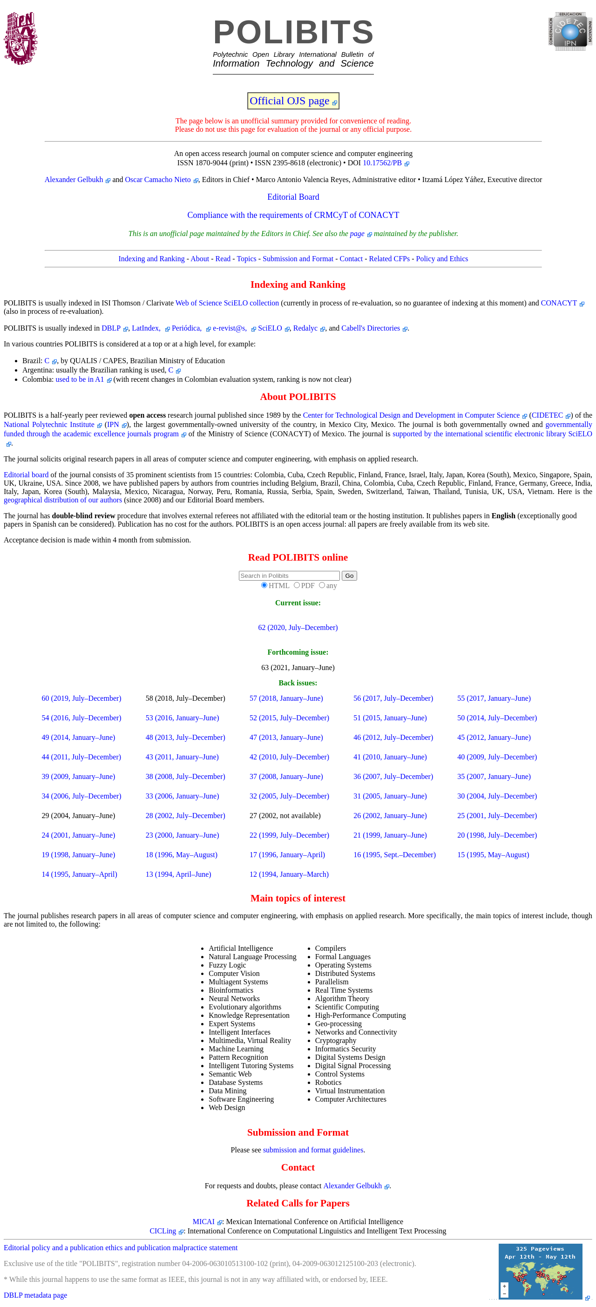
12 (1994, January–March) (289, 874)
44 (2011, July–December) (81, 757)
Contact (351, 259)
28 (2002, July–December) (185, 815)
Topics (246, 259)
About (199, 259)
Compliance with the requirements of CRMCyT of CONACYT (293, 215)
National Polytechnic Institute (49, 424)
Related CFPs (389, 259)
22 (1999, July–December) (289, 835)
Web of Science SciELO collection (227, 303)
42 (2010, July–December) (289, 757)
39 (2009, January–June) (78, 776)
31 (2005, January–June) (390, 796)
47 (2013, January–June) (286, 737)
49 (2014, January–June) (78, 737)
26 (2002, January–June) (390, 815)
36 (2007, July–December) (393, 776)
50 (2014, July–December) (497, 718)
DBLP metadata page (35, 1295)
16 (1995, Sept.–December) (394, 855)
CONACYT (559, 303)
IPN (113, 424)
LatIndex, (147, 328)
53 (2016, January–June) (182, 718)
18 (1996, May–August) (181, 855)
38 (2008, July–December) (185, 776)
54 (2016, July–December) (82, 718)
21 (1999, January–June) (390, 835)
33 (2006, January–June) (182, 796)
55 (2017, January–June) (494, 698)
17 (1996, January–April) (287, 855)
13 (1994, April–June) (178, 874)
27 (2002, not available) (285, 815)
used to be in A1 (80, 379)
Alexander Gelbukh (74, 179)
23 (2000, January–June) (182, 835)
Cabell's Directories (370, 328)
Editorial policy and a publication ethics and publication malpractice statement (121, 1248)
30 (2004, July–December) (497, 796)
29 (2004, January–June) (78, 815)
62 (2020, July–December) (298, 627)
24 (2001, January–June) (78, 835)
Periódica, (187, 328)
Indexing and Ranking (152, 259)
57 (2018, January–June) (286, 698)
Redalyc (305, 328)
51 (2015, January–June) (390, 718)
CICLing (162, 1231)
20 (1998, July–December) (497, 835)
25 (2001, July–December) (497, 815)
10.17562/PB (382, 163)
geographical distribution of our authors (63, 500)
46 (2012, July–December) (393, 737)
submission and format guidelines (313, 1150)
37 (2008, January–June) (286, 776)
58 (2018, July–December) (185, 698)
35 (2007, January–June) (494, 776)
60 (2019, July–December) (82, 698)
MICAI (204, 1222)
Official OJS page (290, 101)
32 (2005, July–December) (289, 796)
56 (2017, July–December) (393, 698)
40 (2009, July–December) (497, 757)
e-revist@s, (231, 328)
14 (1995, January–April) (79, 874)
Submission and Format (298, 259)
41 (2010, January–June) (390, 757)
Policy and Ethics (442, 259)
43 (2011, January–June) (182, 757)
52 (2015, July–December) (289, 718)
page (357, 233)
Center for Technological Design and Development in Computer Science (411, 415)
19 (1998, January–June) (78, 855)
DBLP (111, 328)
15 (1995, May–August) (493, 855)
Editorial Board (293, 197)
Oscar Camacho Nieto (158, 179)
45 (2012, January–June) (494, 737)
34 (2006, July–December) (82, 796)
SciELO (270, 328)
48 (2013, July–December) (185, 737)
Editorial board (26, 475)
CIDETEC (547, 415)
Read (222, 259)
